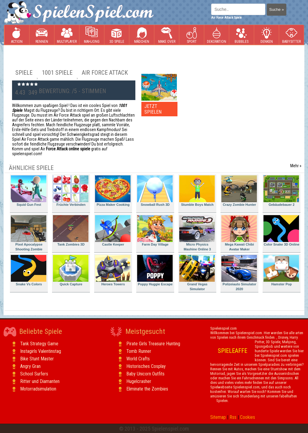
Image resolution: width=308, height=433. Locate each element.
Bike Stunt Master (37, 359)
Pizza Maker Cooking (113, 190)
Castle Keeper (113, 230)
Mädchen (141, 35)
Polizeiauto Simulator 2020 (239, 273)
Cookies (247, 417)
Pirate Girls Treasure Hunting (153, 344)
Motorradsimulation (38, 389)
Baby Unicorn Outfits (145, 374)
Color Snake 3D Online (281, 230)
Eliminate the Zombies (147, 389)
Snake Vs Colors (28, 270)
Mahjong (92, 35)
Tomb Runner (138, 351)
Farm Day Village (155, 230)
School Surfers (34, 374)
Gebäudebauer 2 (281, 190)
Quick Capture (70, 270)
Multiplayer (67, 35)
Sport (191, 35)
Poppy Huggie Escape (155, 270)
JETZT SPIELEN (153, 109)
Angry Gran (30, 366)
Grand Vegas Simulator (197, 273)
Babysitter (291, 35)
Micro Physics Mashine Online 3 (197, 233)
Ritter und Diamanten (40, 381)
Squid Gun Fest (28, 190)
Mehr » (295, 165)
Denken (266, 35)
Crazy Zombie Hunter (239, 190)
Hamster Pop (281, 270)
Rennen (41, 35)
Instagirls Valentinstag (40, 351)
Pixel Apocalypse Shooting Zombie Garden (28, 234)
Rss (232, 417)
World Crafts (138, 359)
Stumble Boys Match (197, 190)
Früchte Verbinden (70, 190)
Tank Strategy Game (39, 344)
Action (17, 35)
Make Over (166, 35)
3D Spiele (116, 35)
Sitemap (218, 417)
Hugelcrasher (138, 381)
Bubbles (241, 35)
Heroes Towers (113, 270)
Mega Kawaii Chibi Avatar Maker (239, 233)
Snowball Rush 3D (155, 190)
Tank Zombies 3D (70, 230)
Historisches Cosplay (146, 366)
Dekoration (216, 35)
